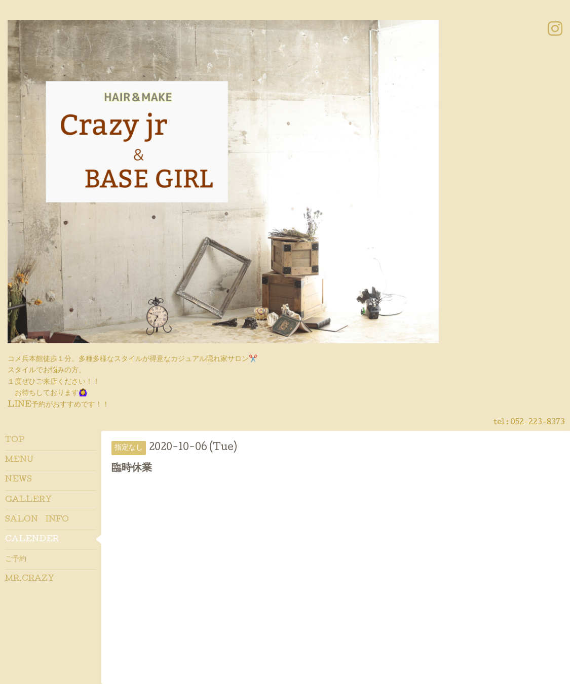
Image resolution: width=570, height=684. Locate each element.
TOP (15, 440)
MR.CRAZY (29, 579)
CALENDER (32, 540)
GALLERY (28, 500)
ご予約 (15, 559)
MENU (19, 460)
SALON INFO (37, 520)
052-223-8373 (537, 423)
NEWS (18, 480)
